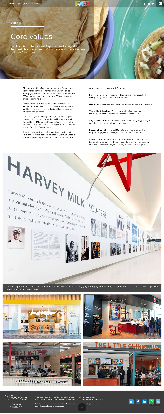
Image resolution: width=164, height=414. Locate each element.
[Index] (3, 3)
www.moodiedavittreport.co (63, 404)
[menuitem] (144, 3)
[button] (82, 3)
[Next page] (157, 403)
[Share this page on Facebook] (138, 401)
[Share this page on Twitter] (131, 401)
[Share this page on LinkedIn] (144, 401)
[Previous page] (152, 403)
